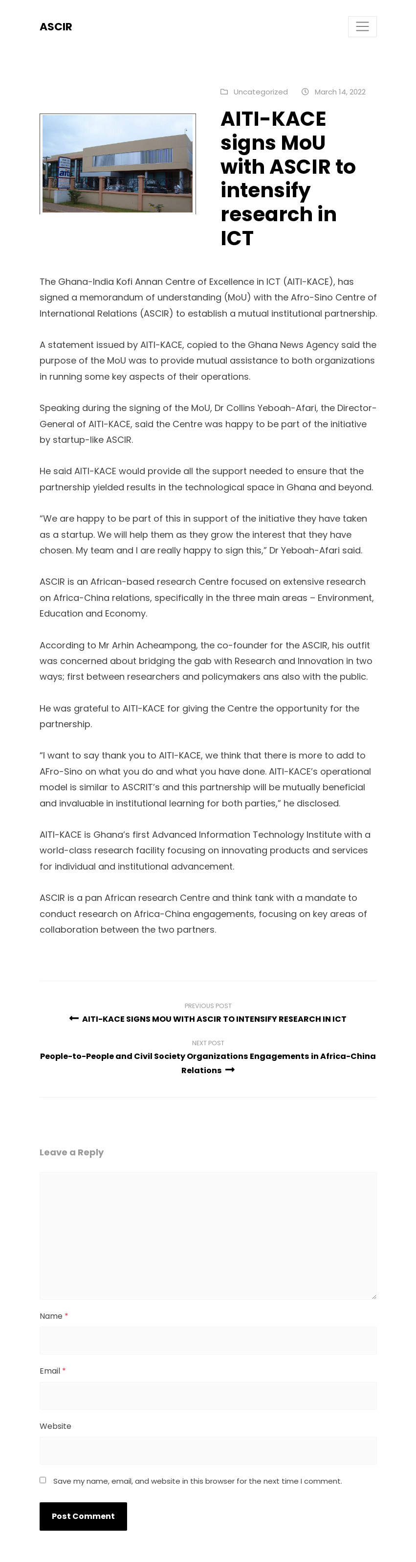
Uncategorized (261, 92)
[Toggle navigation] (362, 26)
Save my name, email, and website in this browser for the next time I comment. (197, 1481)
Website (55, 1426)
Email (53, 1371)
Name (54, 1316)
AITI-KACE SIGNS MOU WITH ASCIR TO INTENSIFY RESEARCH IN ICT (208, 1019)
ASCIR (56, 26)
